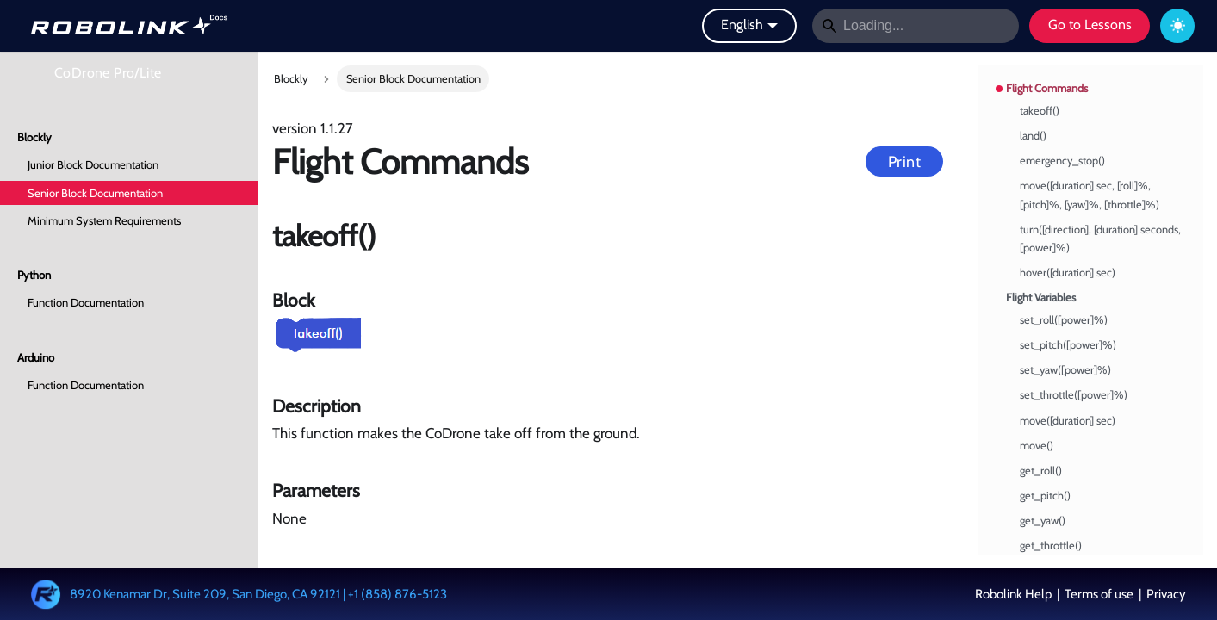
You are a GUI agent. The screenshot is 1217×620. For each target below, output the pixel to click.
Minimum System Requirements (104, 220)
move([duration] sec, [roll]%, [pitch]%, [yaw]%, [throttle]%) (1089, 194)
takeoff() (1039, 110)
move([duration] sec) (1067, 420)
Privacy (1165, 594)
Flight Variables (1041, 297)
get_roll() (1041, 470)
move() (1036, 445)
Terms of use (1099, 594)
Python (34, 275)
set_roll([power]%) (1064, 319)
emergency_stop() (1062, 160)
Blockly (34, 137)
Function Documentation (86, 302)
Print (905, 161)
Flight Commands (1047, 88)
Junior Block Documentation (93, 164)
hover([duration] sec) (1067, 272)
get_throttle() (1051, 545)
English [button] (742, 24)
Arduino (35, 357)
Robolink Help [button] (1014, 594)
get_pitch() (1045, 495)
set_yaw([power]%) (1065, 369)
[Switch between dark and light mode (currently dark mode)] (1177, 26)
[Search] (915, 26)
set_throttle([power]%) (1073, 394)
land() (1033, 135)
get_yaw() (1042, 520)
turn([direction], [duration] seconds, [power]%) (1100, 238)
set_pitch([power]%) (1068, 344)
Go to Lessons (1090, 24)
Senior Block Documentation (95, 193)
